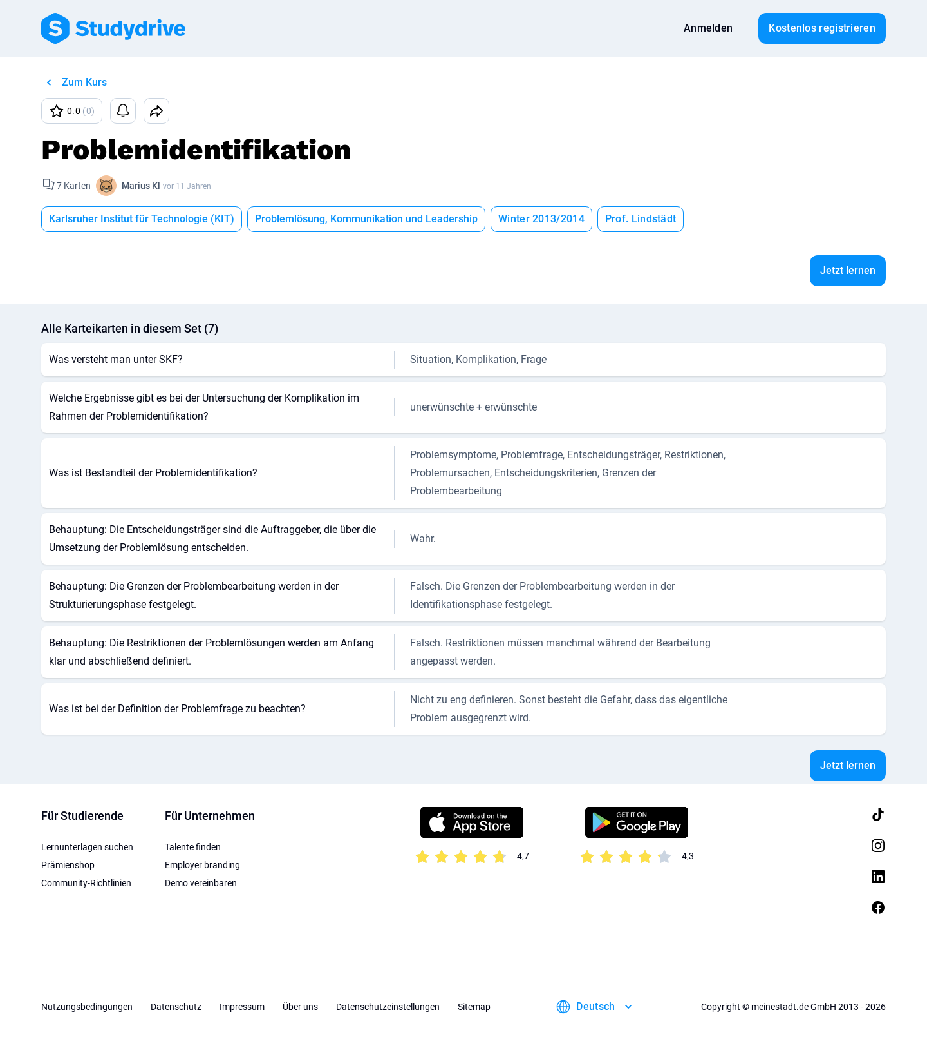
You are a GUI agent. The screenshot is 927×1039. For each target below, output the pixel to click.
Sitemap (474, 1007)
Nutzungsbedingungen (87, 1007)
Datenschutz (176, 1007)
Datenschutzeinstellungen (388, 1007)
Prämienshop (68, 865)
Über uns (300, 1007)
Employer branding (202, 865)
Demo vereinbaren (201, 883)
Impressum (242, 1007)
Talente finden (193, 847)
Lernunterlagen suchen (87, 847)
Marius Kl (141, 185)
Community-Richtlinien (86, 883)
